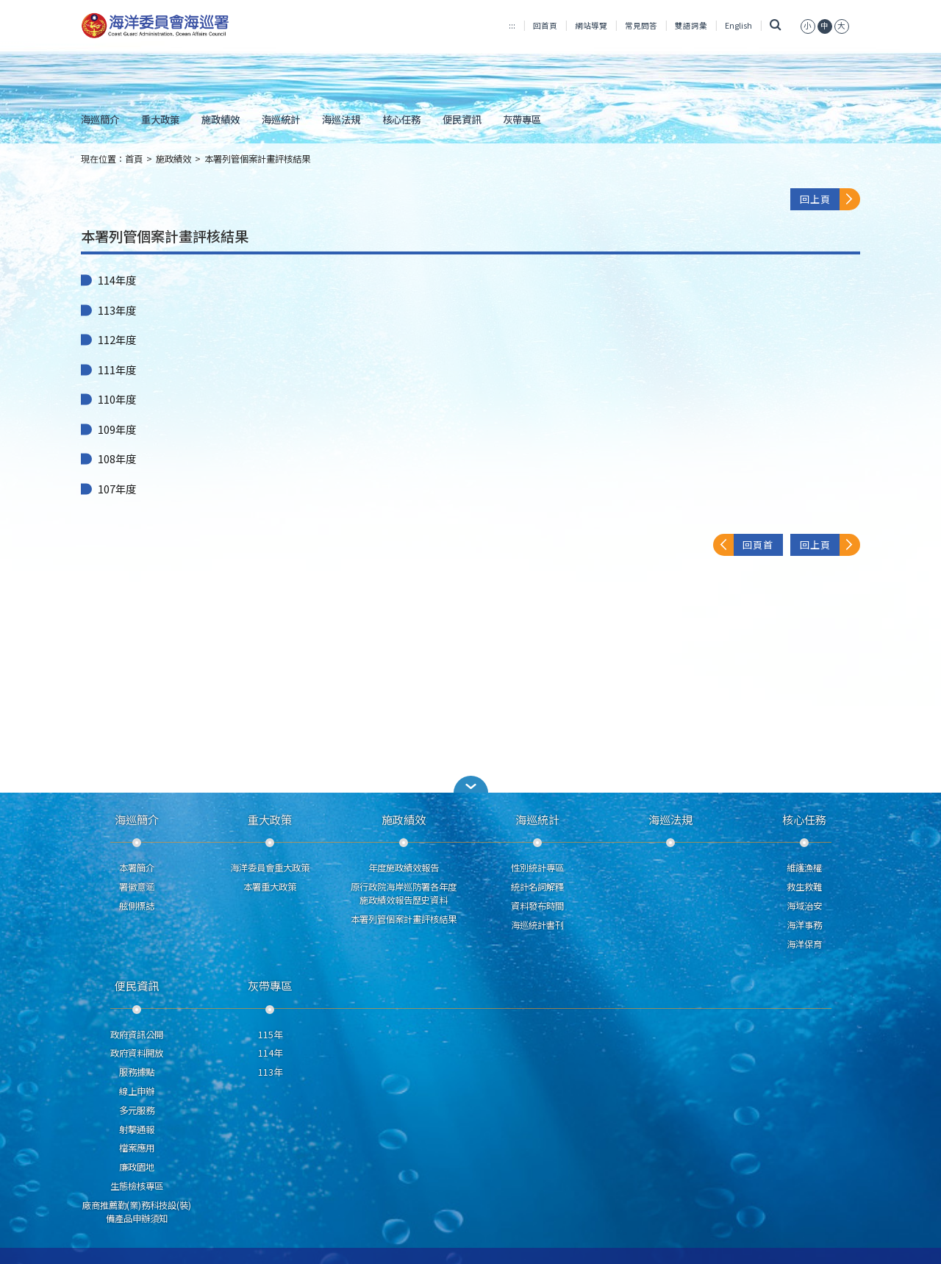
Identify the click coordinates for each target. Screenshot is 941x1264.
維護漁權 (804, 867)
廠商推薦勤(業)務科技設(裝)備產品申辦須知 (136, 1212)
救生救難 (804, 886)
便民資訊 (462, 119)
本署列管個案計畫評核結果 (257, 158)
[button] (808, 25)
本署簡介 (136, 867)
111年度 (117, 370)
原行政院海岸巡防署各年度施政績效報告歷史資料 (404, 893)
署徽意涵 (136, 886)
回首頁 (545, 25)
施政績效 (220, 119)
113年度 (117, 310)
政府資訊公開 (136, 1034)
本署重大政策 (269, 886)
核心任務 (401, 119)
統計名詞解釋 (537, 886)
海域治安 (804, 906)
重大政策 (160, 119)
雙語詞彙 (691, 25)
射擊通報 (136, 1129)
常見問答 (641, 25)
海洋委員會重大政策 (270, 867)
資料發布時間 (537, 906)
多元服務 (136, 1110)
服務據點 (136, 1072)
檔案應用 (136, 1147)
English (738, 25)
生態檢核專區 (136, 1186)
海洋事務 (804, 925)
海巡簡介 (100, 119)
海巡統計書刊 (537, 925)
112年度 (117, 339)
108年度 (117, 458)
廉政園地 (136, 1167)
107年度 (117, 489)
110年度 (117, 399)
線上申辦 (136, 1091)
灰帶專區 (522, 119)
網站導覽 (591, 25)
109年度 (117, 429)
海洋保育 (804, 944)
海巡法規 (341, 119)
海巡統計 (281, 119)
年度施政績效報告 (403, 867)
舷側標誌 (136, 906)
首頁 (134, 158)
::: (512, 25)
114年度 (117, 280)
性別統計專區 (537, 867)
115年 (270, 1034)
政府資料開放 (136, 1053)
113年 (270, 1072)
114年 (270, 1053)
